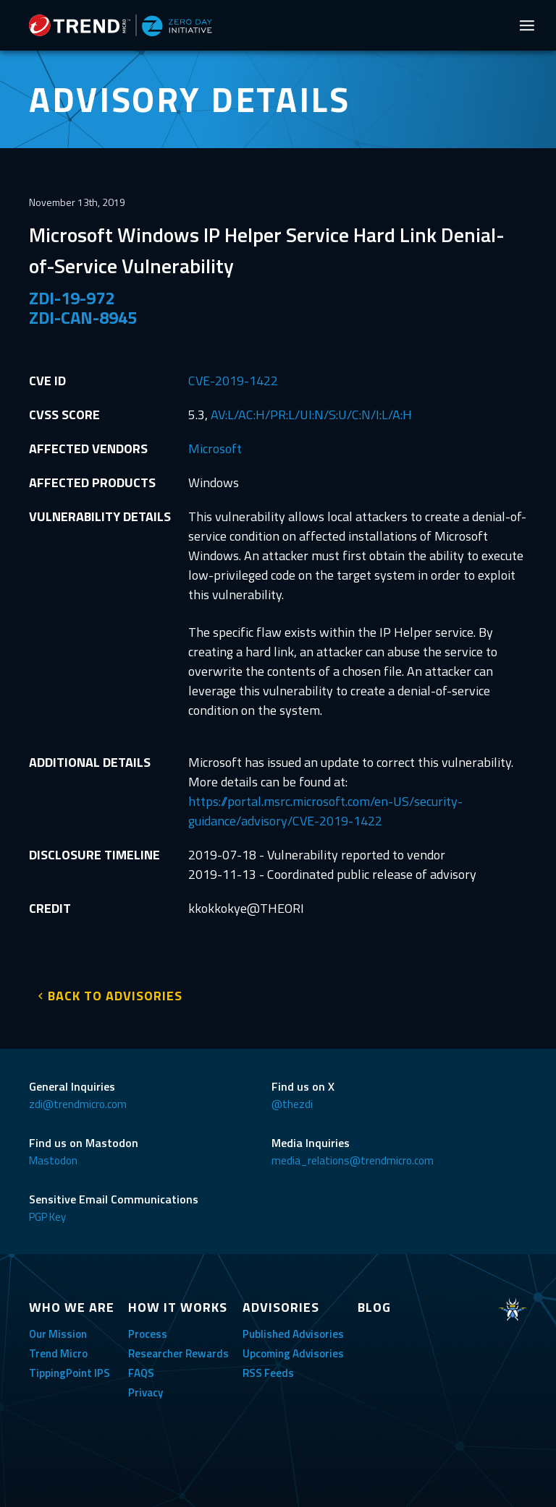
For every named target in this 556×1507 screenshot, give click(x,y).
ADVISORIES (281, 1307)
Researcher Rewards (178, 1353)
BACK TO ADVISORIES (115, 995)
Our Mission (58, 1334)
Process (147, 1334)
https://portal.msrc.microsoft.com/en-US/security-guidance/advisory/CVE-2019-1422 (325, 810)
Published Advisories (293, 1334)
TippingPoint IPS (69, 1373)
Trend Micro (58, 1353)
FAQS (141, 1373)
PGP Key (47, 1216)
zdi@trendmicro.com (78, 1104)
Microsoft (215, 448)
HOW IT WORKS (177, 1307)
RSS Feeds (268, 1373)
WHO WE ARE (71, 1307)
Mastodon (53, 1160)
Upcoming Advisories (293, 1353)
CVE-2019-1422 (233, 380)
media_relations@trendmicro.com (352, 1160)
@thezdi (292, 1104)
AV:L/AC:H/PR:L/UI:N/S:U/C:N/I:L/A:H (311, 414)
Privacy (145, 1392)
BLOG (374, 1307)
